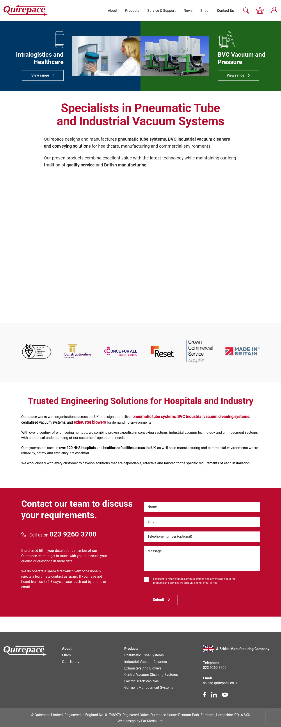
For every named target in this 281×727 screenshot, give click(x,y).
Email (152, 522)
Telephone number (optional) (170, 537)
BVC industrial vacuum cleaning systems (213, 416)
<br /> (140, 245)
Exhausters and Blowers (143, 668)
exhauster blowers (90, 422)
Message (155, 551)
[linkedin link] (214, 695)
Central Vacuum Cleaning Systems (151, 675)
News (187, 10)
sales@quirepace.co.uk (220, 683)
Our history (70, 662)
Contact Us (225, 10)
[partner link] (36, 351)
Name (152, 507)
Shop (204, 10)
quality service (80, 165)
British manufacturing (125, 165)
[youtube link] (225, 695)
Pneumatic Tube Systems (144, 655)
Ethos (66, 655)
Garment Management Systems (148, 688)
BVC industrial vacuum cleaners (199, 139)
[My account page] (274, 12)
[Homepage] (25, 651)
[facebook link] (204, 695)
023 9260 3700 (73, 534)
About (109, 10)
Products (130, 10)
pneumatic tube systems (142, 139)
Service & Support (160, 10)
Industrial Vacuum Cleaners (145, 662)
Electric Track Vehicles (141, 682)
